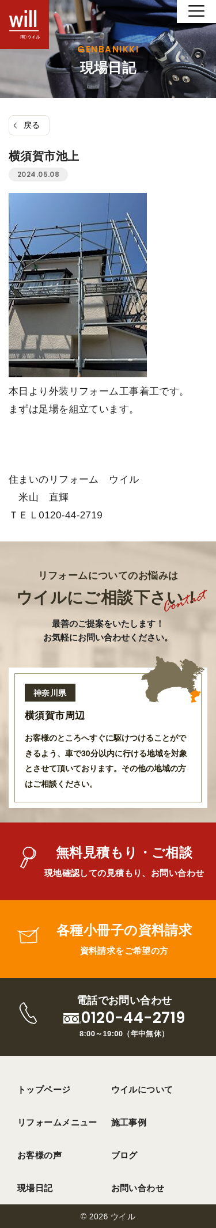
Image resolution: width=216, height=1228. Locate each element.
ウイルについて (142, 1089)
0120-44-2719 (133, 1018)
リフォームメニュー (57, 1122)
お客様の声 (39, 1155)
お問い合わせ (138, 1188)
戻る (32, 125)
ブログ (124, 1155)
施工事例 (129, 1122)
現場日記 (35, 1188)
